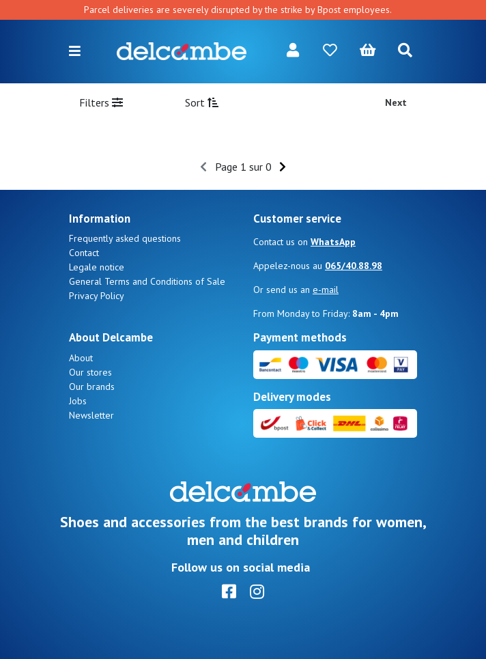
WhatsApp (333, 242)
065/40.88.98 (353, 266)
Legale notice (96, 267)
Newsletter (91, 415)
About (81, 358)
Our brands (92, 386)
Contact (84, 253)
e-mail (326, 289)
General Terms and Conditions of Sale (147, 281)
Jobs (78, 401)
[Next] (282, 166)
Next (396, 102)
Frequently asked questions (125, 238)
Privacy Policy (96, 296)
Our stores (90, 372)
